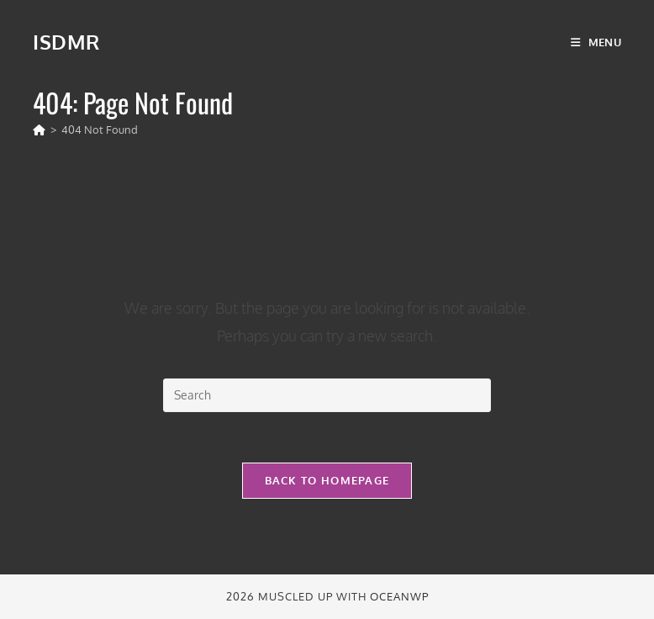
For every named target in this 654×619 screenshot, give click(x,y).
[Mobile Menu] (596, 42)
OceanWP (399, 596)
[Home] (39, 129)
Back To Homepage (327, 480)
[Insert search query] (327, 395)
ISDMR (66, 42)
